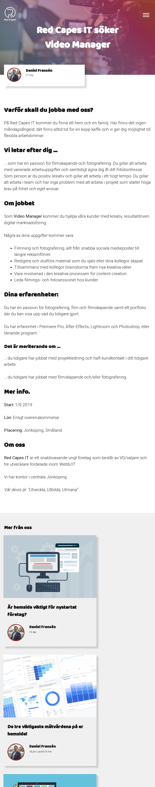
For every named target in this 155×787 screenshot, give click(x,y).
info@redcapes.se (82, 772)
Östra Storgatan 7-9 (118, 768)
